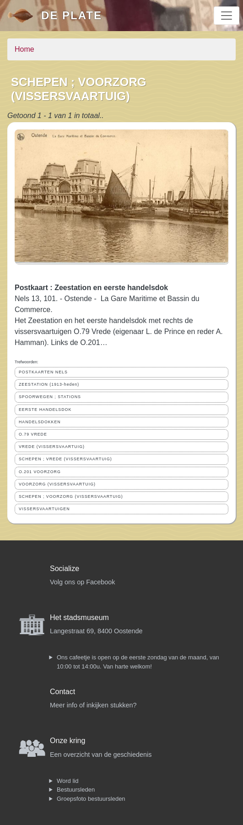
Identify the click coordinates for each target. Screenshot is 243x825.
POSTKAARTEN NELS (43, 372)
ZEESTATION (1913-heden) (49, 384)
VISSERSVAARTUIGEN (44, 509)
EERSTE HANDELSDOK (45, 409)
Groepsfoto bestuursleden (91, 798)
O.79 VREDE (33, 434)
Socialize (64, 568)
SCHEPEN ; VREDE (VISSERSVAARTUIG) (65, 459)
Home (24, 49)
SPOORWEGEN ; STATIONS (50, 396)
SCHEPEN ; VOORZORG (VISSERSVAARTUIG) (71, 496)
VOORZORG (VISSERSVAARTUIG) (57, 484)
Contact (62, 692)
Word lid (67, 780)
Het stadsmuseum (79, 617)
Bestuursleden (76, 789)
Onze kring (67, 740)
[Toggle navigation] (226, 15)
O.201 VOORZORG (40, 471)
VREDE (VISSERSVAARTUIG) (52, 446)
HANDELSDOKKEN (40, 422)
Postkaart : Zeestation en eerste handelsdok (91, 287)
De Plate (71, 15)
